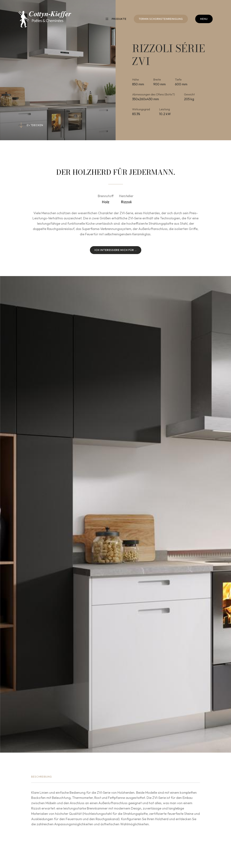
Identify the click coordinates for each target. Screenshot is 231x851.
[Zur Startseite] (44, 19)
